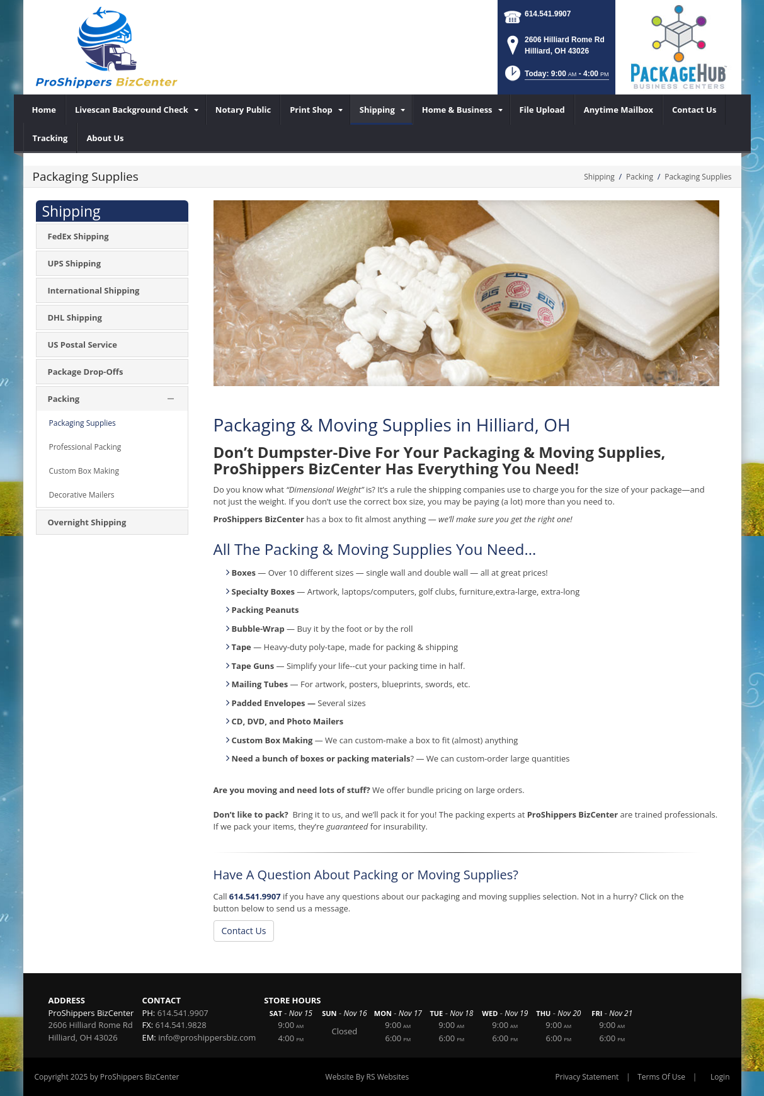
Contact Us (244, 931)
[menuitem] (44, 109)
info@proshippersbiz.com (207, 1037)
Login (719, 1076)
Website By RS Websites (367, 1076)
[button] (556, 77)
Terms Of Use (661, 1076)
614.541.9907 (548, 13)
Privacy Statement (587, 1076)
